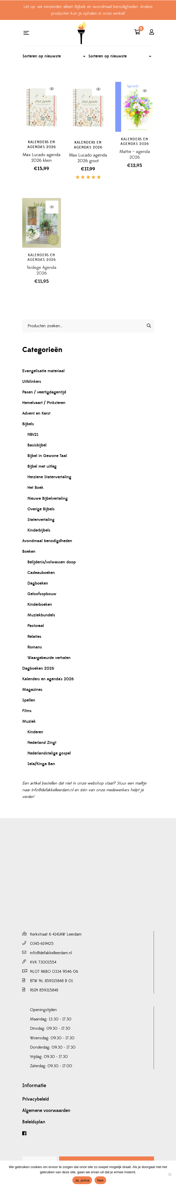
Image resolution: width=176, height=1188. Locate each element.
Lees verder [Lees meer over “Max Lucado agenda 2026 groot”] (98, 97)
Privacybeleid (35, 1099)
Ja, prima (82, 1180)
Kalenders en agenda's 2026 (41, 150)
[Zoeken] (149, 325)
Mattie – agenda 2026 (134, 168)
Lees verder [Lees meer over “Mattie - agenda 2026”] (145, 105)
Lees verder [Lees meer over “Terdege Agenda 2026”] (52, 223)
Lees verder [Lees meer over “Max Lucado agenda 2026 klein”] (52, 94)
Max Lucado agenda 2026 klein (41, 163)
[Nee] (169, 1174)
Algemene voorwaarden (46, 1110)
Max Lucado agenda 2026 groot (88, 165)
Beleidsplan (33, 1122)
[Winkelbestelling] (55, 56)
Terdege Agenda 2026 (41, 287)
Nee (100, 1180)
